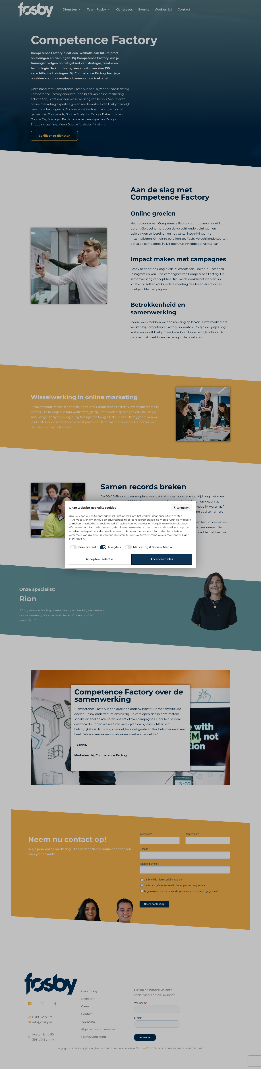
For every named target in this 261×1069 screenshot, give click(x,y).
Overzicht (181, 507)
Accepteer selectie (99, 559)
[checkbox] (82, 547)
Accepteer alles (161, 559)
